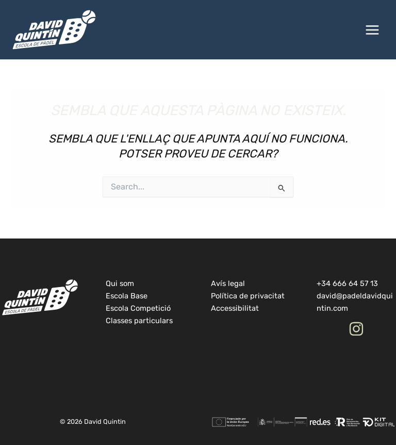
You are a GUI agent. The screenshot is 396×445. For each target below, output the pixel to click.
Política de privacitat (248, 295)
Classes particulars (139, 320)
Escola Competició (138, 308)
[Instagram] (356, 329)
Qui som (120, 283)
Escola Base (126, 295)
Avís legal (228, 283)
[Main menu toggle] (372, 30)
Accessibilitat (235, 308)
